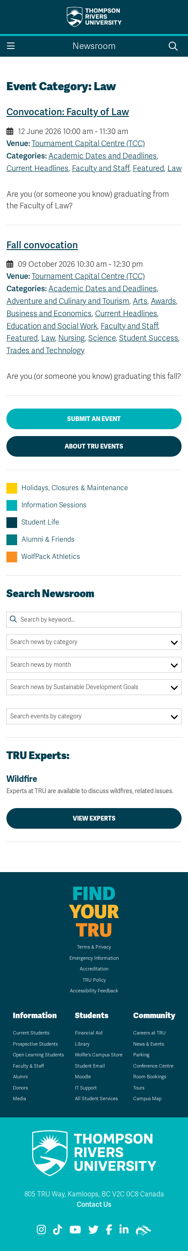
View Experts (94, 818)
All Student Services (96, 1098)
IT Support (86, 1088)
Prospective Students (35, 1044)
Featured (148, 168)
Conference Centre (153, 1066)
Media (19, 1098)
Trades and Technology (45, 350)
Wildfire (94, 784)
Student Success (148, 338)
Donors (20, 1088)
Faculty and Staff (100, 168)
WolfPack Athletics (43, 557)
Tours (138, 1088)
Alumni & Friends (40, 539)
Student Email (90, 1066)
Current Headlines (37, 168)
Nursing (71, 338)
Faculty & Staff (28, 1066)
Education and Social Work (51, 326)
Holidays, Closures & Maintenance (67, 488)
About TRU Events (94, 446)
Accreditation (94, 969)
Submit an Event (94, 419)
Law (174, 168)
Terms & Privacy (94, 947)
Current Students (31, 1033)
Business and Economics (49, 313)
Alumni (20, 1077)
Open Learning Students (38, 1055)
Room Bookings (149, 1077)
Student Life (32, 522)
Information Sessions (46, 505)
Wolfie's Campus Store (98, 1055)
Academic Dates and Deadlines (102, 156)
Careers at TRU (149, 1033)
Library (82, 1044)
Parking (141, 1055)
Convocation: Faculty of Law (67, 112)
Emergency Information (94, 958)
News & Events (148, 1044)
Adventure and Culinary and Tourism (67, 301)
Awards (163, 301)
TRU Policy (94, 980)
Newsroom (94, 46)
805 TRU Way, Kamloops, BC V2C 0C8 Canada (94, 1194)
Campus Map (147, 1098)
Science (102, 338)
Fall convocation (42, 245)
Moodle (83, 1077)
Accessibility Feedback (94, 991)
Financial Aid (88, 1033)
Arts (140, 301)
